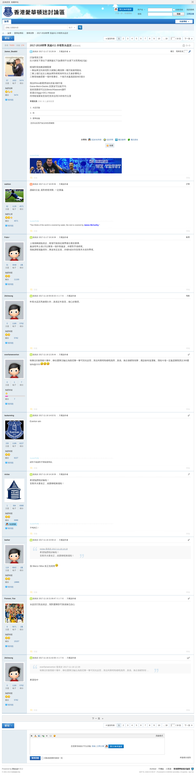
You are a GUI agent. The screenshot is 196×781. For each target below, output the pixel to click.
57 (7, 80)
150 (7, 443)
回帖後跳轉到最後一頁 (52, 758)
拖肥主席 (9, 214)
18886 (16, 582)
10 (159, 39)
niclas (7, 474)
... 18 (165, 39)
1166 (14, 443)
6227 (21, 443)
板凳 (188, 237)
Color (35, 735)
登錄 (93, 746)
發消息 (10, 100)
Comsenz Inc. (16, 772)
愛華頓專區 (18, 33)
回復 (35, 178)
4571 (21, 206)
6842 (14, 568)
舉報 (188, 178)
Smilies (54, 735)
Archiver (153, 769)
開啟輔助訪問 (189, 2)
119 (7, 568)
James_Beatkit (10, 51)
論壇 (6, 21)
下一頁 (187, 39)
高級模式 (159, 736)
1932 (14, 80)
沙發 (188, 184)
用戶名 (140, 10)
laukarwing (9, 415)
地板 (188, 296)
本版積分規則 (185, 757)
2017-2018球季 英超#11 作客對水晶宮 (52, 33)
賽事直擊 (30, 33)
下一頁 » (98, 718)
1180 (14, 323)
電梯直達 (179, 51)
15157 (16, 641)
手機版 (161, 769)
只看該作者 (63, 51)
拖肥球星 (9, 273)
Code (50, 735)
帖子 (71, 28)
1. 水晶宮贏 (35, 108)
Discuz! (15, 769)
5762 (21, 323)
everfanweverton (11, 355)
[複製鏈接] (76, 46)
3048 (14, 265)
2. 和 (32, 113)
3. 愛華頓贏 (35, 118)
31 (7, 265)
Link (43, 735)
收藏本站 (15, 2)
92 (7, 206)
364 (14, 506)
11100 (16, 279)
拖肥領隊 (9, 88)
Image (39, 735)
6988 (21, 506)
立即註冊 (190, 14)
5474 (21, 80)
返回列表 (111, 39)
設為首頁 (6, 2)
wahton (7, 184)
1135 (14, 206)
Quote (46, 735)
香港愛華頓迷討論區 (3, 33)
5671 (14, 627)
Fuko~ (7, 237)
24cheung (8, 296)
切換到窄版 (192, 2)
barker (7, 540)
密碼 (139, 14)
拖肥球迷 (9, 390)
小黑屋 (168, 769)
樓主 (172, 51)
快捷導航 (183, 21)
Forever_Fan (9, 598)
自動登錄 (178, 10)
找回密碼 (190, 10)
